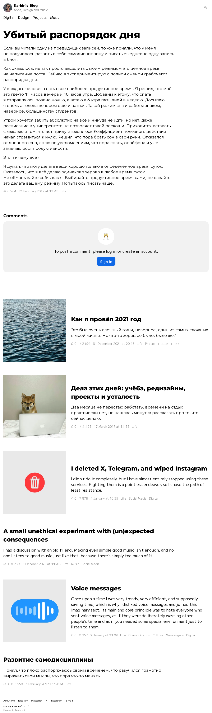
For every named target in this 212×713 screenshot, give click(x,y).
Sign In (106, 261)
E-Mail (69, 700)
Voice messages (34, 611)
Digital (8, 17)
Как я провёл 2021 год (34, 330)
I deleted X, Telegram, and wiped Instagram (34, 482)
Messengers (175, 635)
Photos (150, 343)
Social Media (138, 498)
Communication (139, 635)
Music (55, 17)
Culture (158, 635)
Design (23, 17)
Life (63, 191)
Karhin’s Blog (25, 7)
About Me (9, 700)
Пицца (163, 343)
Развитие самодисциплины (48, 659)
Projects (40, 17)
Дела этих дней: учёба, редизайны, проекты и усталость (34, 406)
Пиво (175, 343)
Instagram (56, 700)
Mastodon (36, 700)
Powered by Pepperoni (14, 710)
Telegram (23, 700)
